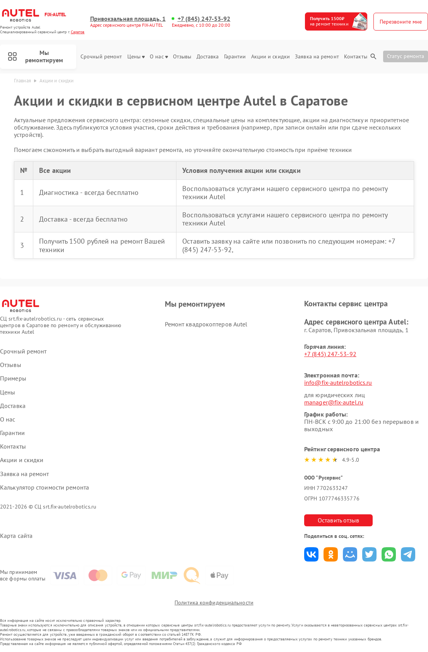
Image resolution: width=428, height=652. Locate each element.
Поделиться (311, 554)
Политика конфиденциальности (214, 602)
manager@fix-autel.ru (333, 402)
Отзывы (182, 56)
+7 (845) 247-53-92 (204, 18)
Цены (136, 56)
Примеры (13, 378)
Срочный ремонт (101, 56)
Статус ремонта (405, 56)
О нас (159, 56)
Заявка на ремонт (317, 56)
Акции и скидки (270, 56)
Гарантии (235, 56)
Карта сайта (16, 535)
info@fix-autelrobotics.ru (338, 382)
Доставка (208, 56)
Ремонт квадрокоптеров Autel (206, 324)
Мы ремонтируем (35, 56)
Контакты (355, 56)
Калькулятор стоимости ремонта (44, 487)
